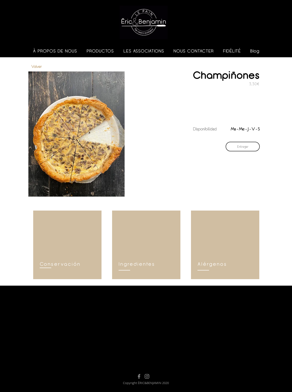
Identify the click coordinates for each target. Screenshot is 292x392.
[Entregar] (243, 146)
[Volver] (48, 66)
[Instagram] (147, 376)
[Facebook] (139, 376)
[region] (67, 245)
